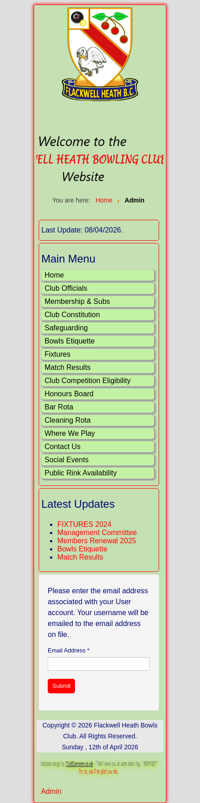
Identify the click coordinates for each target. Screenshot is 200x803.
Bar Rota (59, 407)
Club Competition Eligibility (87, 380)
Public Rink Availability (81, 473)
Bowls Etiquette (70, 341)
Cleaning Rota (67, 420)
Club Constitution (72, 314)
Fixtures (57, 354)
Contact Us (62, 446)
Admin (51, 791)
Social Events (67, 460)
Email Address (69, 650)
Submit (61, 685)
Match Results (67, 367)
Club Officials (66, 288)
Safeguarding (66, 328)
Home (54, 275)
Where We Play (70, 433)
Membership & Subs (77, 301)
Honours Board (69, 394)
